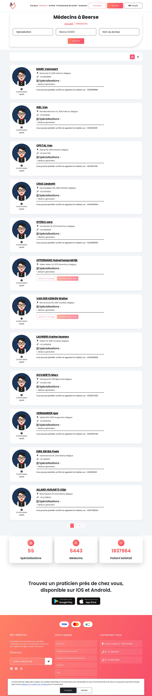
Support (60, 665)
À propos (61, 643)
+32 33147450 (45, 383)
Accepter (68, 690)
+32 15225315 (45, 115)
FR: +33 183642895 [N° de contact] (112, 659)
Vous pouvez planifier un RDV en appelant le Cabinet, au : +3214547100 (67, 166)
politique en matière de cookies (34, 684)
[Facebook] (16, 668)
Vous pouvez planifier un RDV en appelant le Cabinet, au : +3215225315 (66, 128)
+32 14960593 (45, 230)
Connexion (97, 6)
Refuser (84, 690)
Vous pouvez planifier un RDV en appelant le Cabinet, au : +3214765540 (67, 510)
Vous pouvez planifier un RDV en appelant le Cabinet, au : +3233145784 (67, 434)
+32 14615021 (45, 459)
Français (133, 6)
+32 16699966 (45, 77)
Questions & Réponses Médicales (71, 658)
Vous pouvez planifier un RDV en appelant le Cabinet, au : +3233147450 (67, 395)
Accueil (68, 23)
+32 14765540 (45, 497)
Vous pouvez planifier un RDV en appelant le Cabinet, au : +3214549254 (67, 204)
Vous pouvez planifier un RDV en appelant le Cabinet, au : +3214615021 (66, 472)
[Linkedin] (11, 668)
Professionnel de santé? (67, 651)
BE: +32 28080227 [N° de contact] (112, 651)
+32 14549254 (45, 191)
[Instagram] (21, 668)
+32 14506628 (45, 344)
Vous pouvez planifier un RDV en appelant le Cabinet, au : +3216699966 (67, 90)
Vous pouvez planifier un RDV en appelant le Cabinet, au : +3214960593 (67, 243)
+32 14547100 (45, 153)
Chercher (76, 41)
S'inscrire (115, 6)
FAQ (58, 672)
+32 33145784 (45, 421)
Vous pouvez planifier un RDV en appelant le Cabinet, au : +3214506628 (67, 357)
